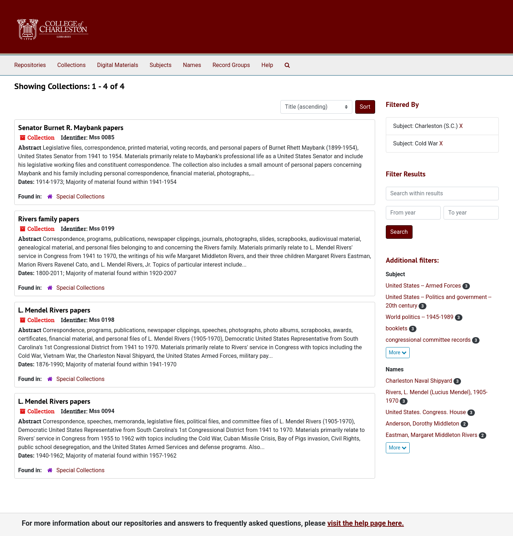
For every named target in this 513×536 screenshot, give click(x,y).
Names (192, 65)
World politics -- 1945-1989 (420, 317)
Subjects (160, 65)
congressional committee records (429, 339)
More (398, 352)
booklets (397, 328)
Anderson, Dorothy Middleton (423, 423)
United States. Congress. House (426, 412)
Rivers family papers (48, 218)
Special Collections (80, 196)
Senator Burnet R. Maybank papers (70, 127)
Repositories (30, 65)
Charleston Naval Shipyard (420, 380)
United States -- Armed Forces (424, 285)
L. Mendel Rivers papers (54, 310)
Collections (71, 65)
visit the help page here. (365, 523)
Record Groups (231, 65)
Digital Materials (117, 65)
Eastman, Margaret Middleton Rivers (432, 435)
